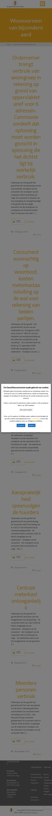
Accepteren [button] (21, 425)
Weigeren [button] (32, 425)
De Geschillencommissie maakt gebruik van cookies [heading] (26, 387)
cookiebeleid (35, 418)
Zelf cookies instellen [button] (26, 410)
